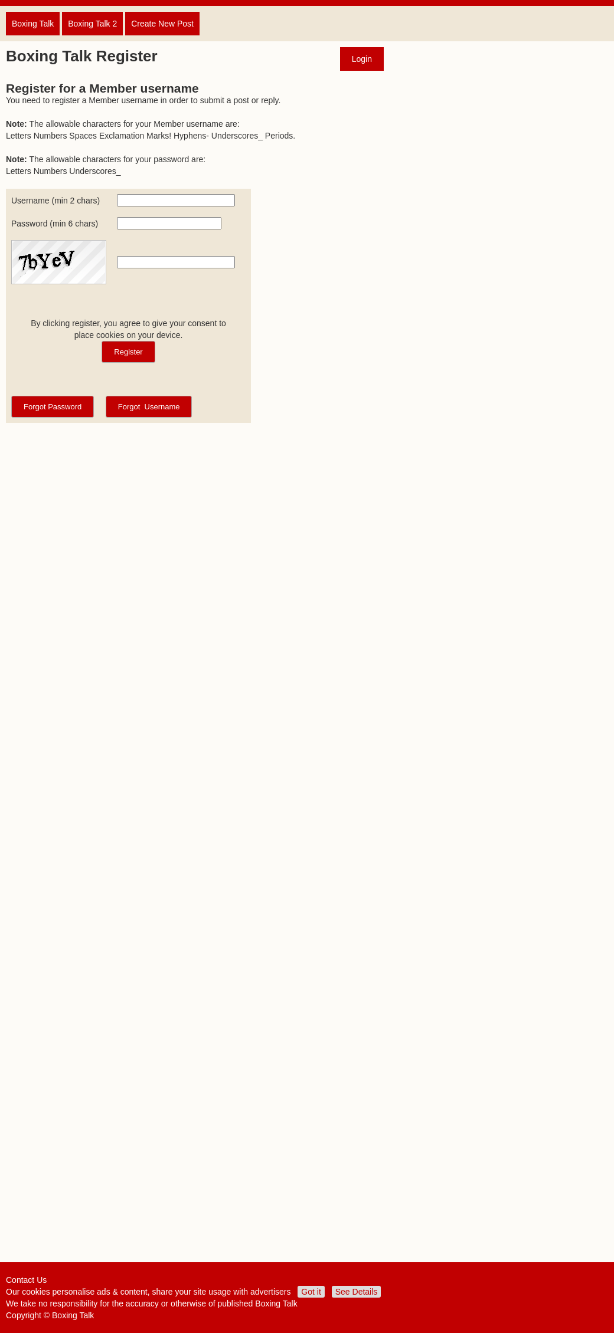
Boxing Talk (33, 23)
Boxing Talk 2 (92, 23)
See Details (356, 1291)
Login (362, 59)
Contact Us (26, 1280)
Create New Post (162, 23)
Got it (311, 1291)
